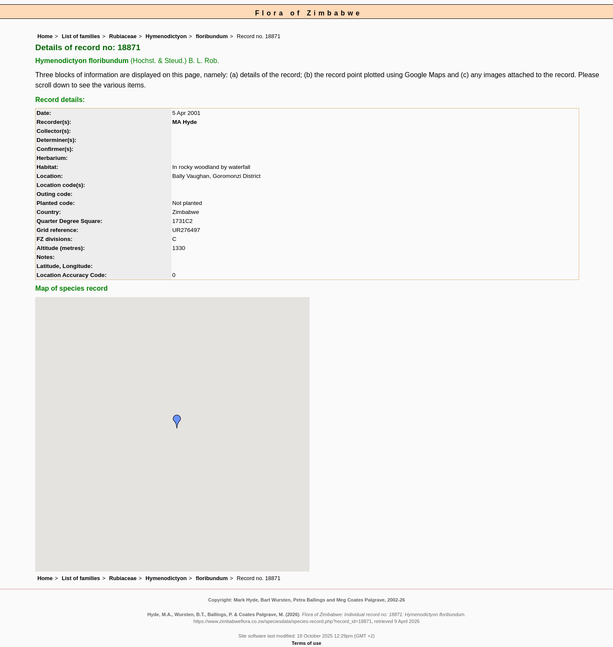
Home (45, 36)
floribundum (212, 36)
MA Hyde (184, 122)
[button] (177, 421)
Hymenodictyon (166, 36)
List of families (81, 36)
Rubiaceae (123, 36)
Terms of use (307, 643)
